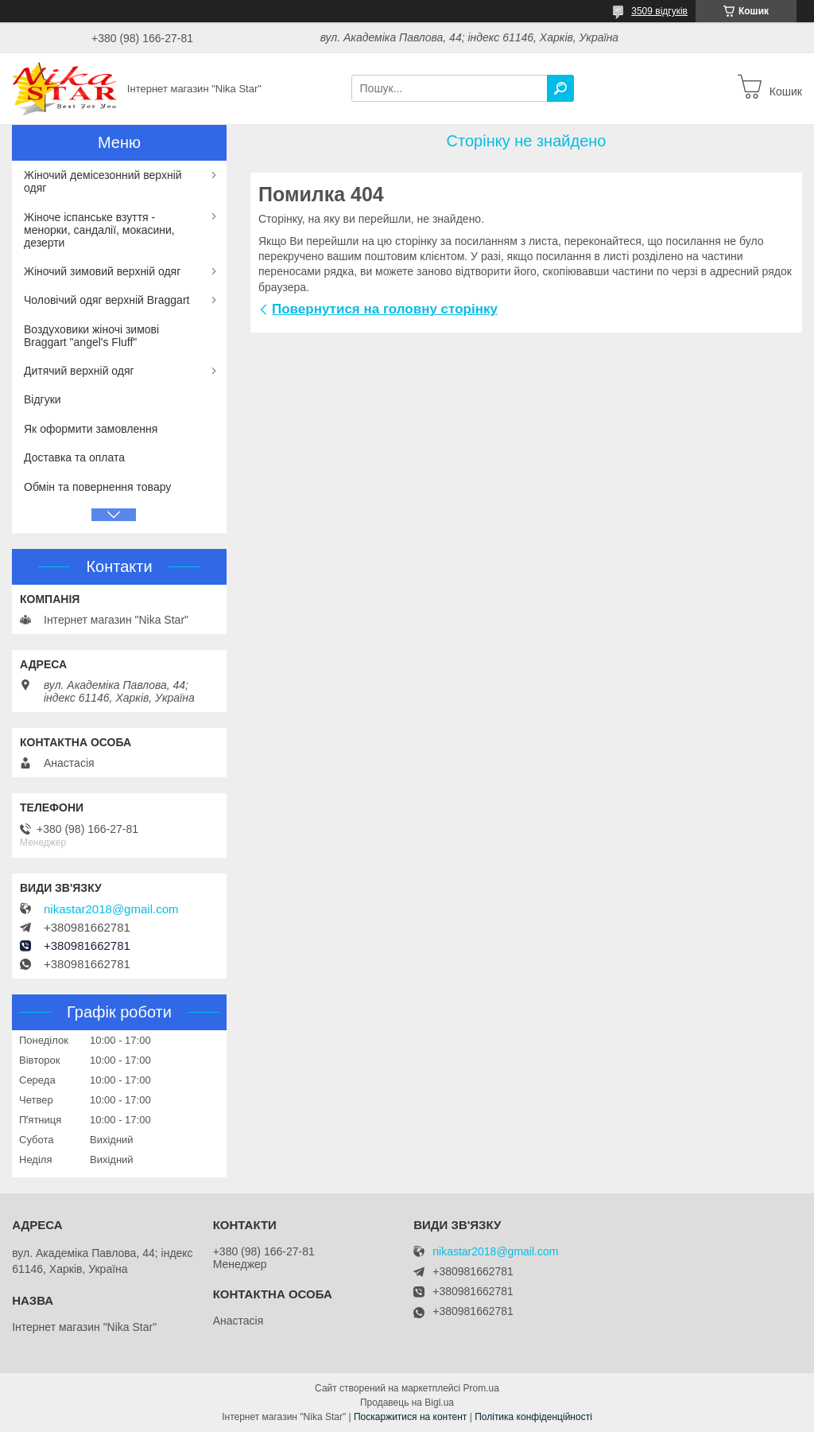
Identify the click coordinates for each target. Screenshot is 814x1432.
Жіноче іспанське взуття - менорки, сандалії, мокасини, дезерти (99, 230)
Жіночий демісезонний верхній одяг (103, 181)
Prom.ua (481, 1388)
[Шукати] (560, 88)
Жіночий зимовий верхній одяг (102, 271)
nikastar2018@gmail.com (111, 909)
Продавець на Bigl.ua (407, 1402)
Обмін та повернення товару (97, 487)
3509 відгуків (659, 11)
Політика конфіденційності (533, 1416)
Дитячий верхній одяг (79, 370)
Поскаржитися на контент (410, 1416)
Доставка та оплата (74, 457)
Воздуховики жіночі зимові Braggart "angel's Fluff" (91, 335)
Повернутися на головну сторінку (385, 309)
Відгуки (42, 399)
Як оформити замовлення (90, 428)
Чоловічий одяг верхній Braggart (106, 300)
